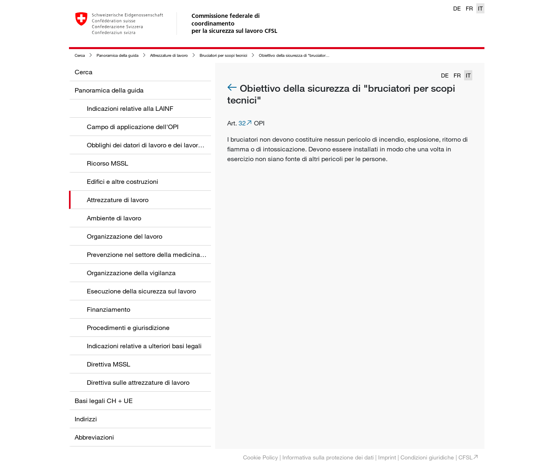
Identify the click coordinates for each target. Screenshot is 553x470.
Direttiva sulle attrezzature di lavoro (138, 382)
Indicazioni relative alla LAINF (130, 108)
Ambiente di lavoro (114, 218)
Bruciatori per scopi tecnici (223, 55)
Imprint (387, 457)
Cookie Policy (260, 457)
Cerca (80, 55)
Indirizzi (86, 419)
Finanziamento (108, 309)
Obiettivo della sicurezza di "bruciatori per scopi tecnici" (308, 55)
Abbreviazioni (94, 437)
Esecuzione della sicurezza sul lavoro (141, 291)
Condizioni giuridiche (427, 457)
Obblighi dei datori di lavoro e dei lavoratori (149, 145)
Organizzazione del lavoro (124, 236)
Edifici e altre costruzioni (122, 181)
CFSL (465, 457)
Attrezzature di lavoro (169, 55)
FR (469, 8)
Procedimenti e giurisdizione (128, 327)
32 (242, 123)
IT (480, 8)
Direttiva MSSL (108, 364)
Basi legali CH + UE (104, 401)
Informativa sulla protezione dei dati (328, 457)
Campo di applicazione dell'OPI (133, 127)
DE (457, 8)
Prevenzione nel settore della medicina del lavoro (158, 254)
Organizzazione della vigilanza (131, 273)
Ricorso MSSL (107, 163)
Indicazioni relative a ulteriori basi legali (144, 346)
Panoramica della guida (117, 55)
